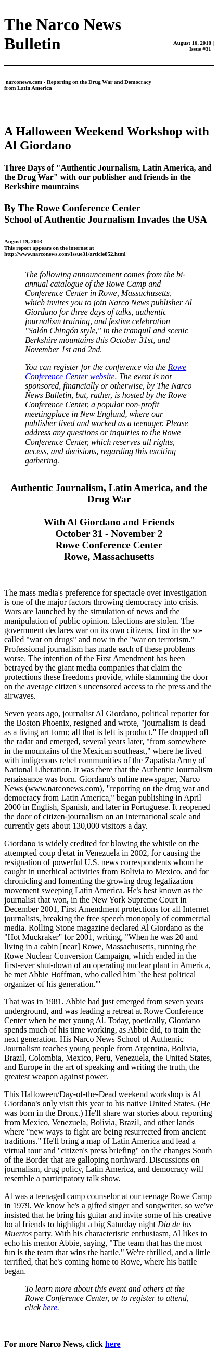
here (50, 1307)
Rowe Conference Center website (105, 372)
